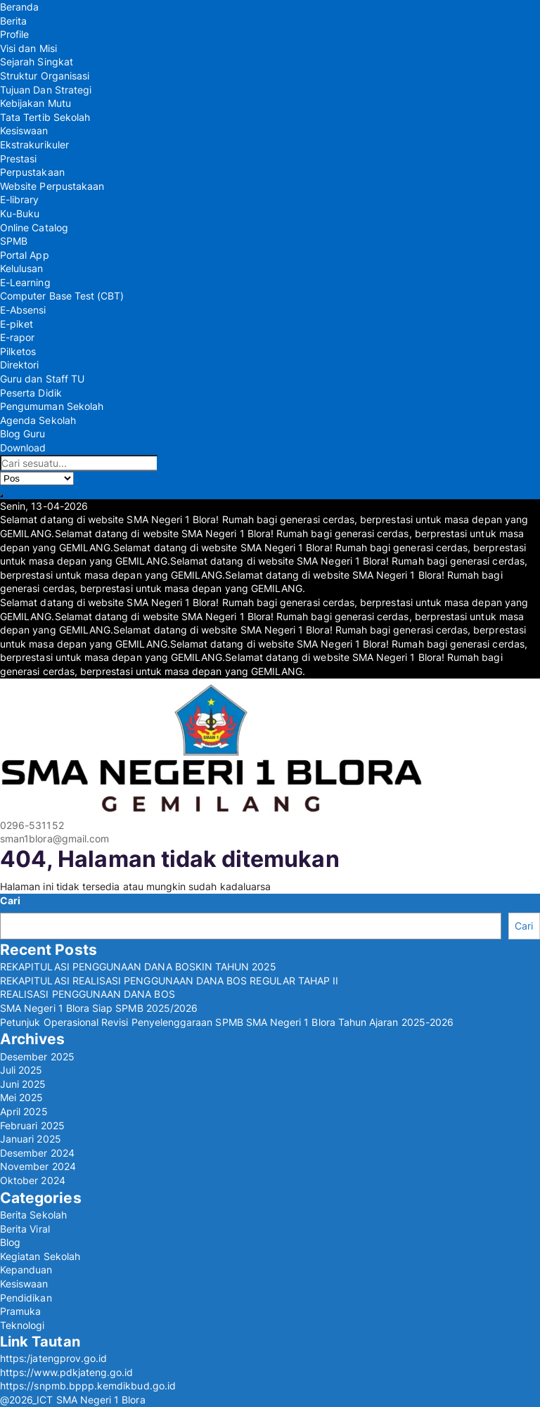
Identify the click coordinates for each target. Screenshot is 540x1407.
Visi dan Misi (28, 48)
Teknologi (22, 1325)
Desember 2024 (37, 1153)
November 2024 (38, 1166)
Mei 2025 (21, 1097)
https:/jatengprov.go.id (53, 1358)
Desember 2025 (37, 1056)
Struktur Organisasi (44, 76)
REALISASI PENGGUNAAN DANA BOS (87, 994)
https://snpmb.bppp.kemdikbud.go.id (88, 1386)
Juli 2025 (21, 1070)
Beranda (19, 7)
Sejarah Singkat (36, 62)
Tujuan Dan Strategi (45, 90)
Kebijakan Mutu (35, 103)
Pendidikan (26, 1298)
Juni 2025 (23, 1084)
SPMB (13, 241)
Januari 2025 (30, 1139)
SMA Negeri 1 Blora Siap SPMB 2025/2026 (99, 1008)
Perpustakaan (32, 172)
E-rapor (17, 337)
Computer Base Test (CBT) (62, 296)
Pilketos (18, 351)
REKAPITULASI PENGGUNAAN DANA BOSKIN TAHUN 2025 (138, 966)
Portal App (24, 255)
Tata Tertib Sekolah (45, 117)
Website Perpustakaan (52, 186)
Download (23, 448)
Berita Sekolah (33, 1215)
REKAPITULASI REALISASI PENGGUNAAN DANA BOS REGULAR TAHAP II (169, 981)
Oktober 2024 (32, 1180)
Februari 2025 (32, 1125)
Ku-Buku (19, 213)
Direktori (19, 365)
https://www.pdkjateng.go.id (67, 1372)
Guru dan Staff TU (42, 379)
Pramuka (20, 1311)
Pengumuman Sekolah (51, 406)
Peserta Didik (31, 393)
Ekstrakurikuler (34, 144)
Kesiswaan (24, 130)
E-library (19, 199)
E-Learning (25, 282)
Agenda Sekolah (38, 420)
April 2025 (24, 1111)
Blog (10, 1242)
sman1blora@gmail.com (54, 838)
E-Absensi (23, 310)
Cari (10, 900)
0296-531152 (32, 825)
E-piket (16, 324)
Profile (14, 34)
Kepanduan (26, 1270)
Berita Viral (25, 1229)
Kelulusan (22, 268)
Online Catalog (34, 227)
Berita (13, 21)
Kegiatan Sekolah (40, 1256)
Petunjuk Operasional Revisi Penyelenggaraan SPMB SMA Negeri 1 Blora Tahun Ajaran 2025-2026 (227, 1022)
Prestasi (18, 159)
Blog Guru (23, 433)
